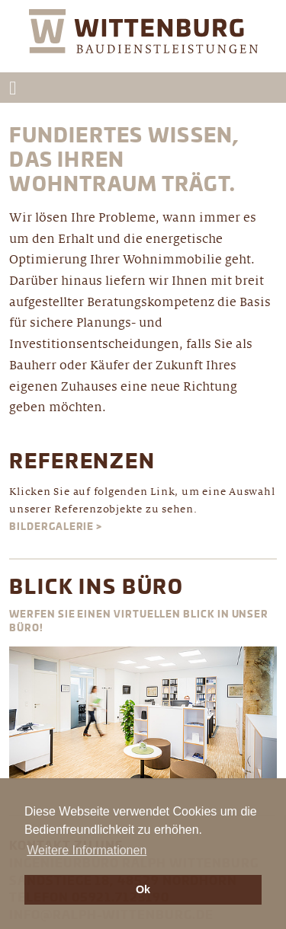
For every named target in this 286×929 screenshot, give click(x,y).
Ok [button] (143, 889)
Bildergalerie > (55, 527)
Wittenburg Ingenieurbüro (143, 40)
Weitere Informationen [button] (86, 850)
